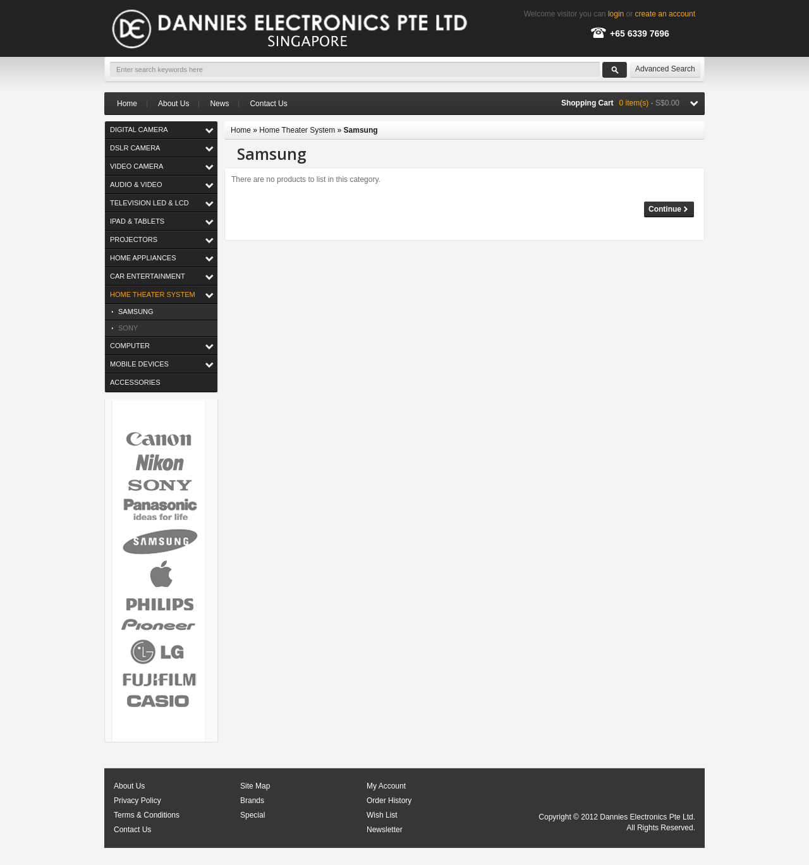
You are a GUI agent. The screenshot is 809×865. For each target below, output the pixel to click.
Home (127, 104)
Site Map (255, 786)
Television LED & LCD (149, 203)
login (616, 13)
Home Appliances (143, 258)
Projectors (133, 239)
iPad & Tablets (137, 221)
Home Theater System (152, 294)
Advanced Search (665, 68)
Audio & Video (136, 184)
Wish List (382, 815)
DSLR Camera (135, 148)
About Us (173, 103)
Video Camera (136, 166)
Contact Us (268, 103)
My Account (386, 786)
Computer (130, 345)
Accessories (135, 382)
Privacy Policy (137, 800)
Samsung (136, 311)
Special (252, 815)
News (219, 103)
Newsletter (385, 829)
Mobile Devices (139, 364)
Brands (252, 800)
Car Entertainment (147, 276)
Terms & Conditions (146, 815)
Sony (128, 328)
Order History (389, 800)
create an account (665, 13)
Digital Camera (139, 129)
